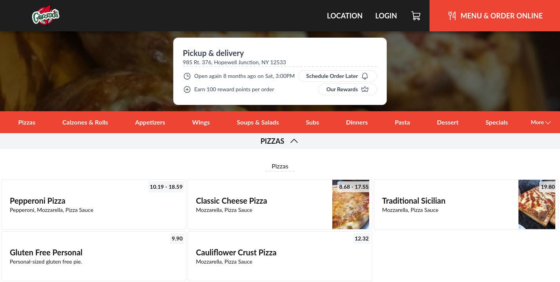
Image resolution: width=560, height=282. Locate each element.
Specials (497, 122)
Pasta (402, 122)
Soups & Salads (258, 122)
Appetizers (150, 122)
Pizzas (26, 122)
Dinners (357, 122)
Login (386, 15)
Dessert (448, 122)
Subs (312, 122)
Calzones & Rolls (85, 122)
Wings (201, 122)
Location (344, 15)
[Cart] (416, 15)
